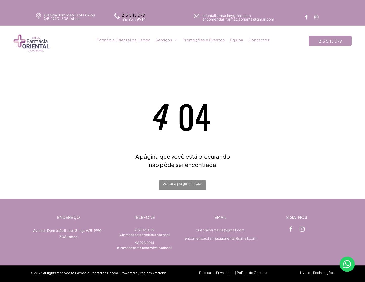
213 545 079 (133, 15)
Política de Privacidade (217, 273)
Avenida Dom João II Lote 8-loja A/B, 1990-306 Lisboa (69, 17)
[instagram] (316, 18)
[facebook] (306, 18)
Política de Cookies (252, 273)
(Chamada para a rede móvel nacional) (144, 248)
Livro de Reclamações (317, 273)
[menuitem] (123, 40)
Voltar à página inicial (182, 183)
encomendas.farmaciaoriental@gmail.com (221, 238)
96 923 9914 (134, 19)
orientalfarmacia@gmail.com (226, 15)
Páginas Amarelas (153, 273)
